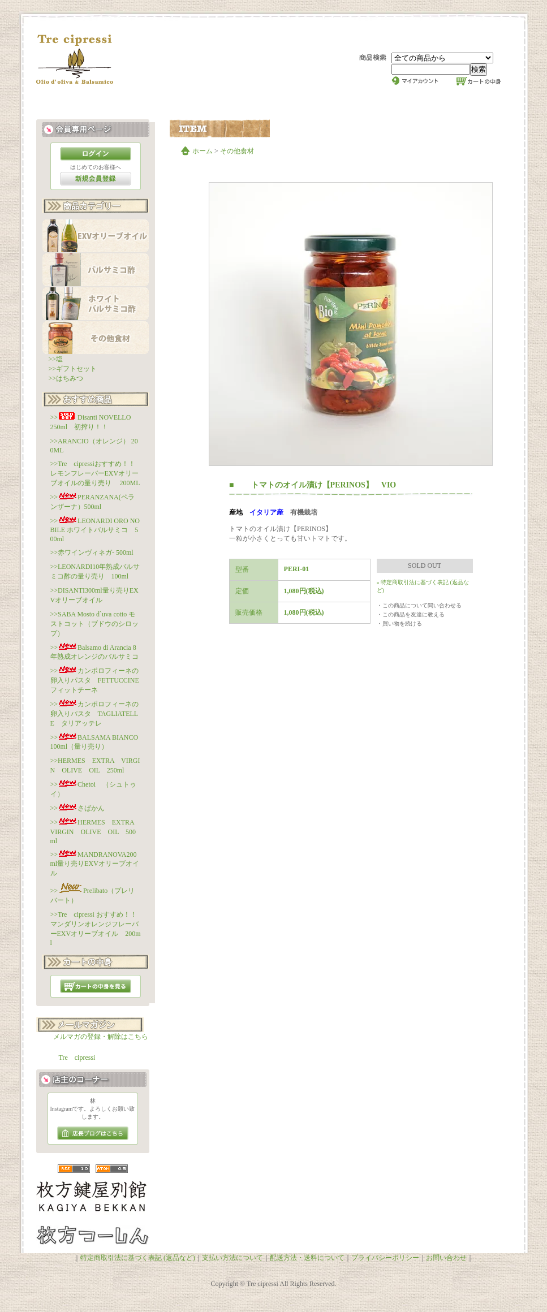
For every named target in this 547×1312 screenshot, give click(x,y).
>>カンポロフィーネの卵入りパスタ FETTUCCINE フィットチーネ (98, 680)
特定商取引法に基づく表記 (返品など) (137, 1258)
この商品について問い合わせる (422, 605)
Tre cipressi (77, 1057)
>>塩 (56, 359)
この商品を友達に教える (413, 614)
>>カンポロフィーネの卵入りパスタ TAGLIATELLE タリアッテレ (94, 713)
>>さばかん (77, 808)
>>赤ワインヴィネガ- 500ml (91, 552)
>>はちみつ (66, 378)
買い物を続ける (402, 623)
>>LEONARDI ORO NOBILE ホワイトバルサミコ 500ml (95, 530)
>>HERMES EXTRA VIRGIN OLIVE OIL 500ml (95, 831)
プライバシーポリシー (385, 1258)
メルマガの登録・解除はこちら (100, 1037)
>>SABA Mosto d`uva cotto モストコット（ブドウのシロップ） (94, 623)
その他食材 (237, 151)
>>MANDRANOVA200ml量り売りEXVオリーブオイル (94, 864)
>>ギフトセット (73, 369)
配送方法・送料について (307, 1258)
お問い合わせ (446, 1258)
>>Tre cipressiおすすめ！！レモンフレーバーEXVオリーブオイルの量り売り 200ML (95, 473)
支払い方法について (232, 1258)
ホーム (202, 151)
